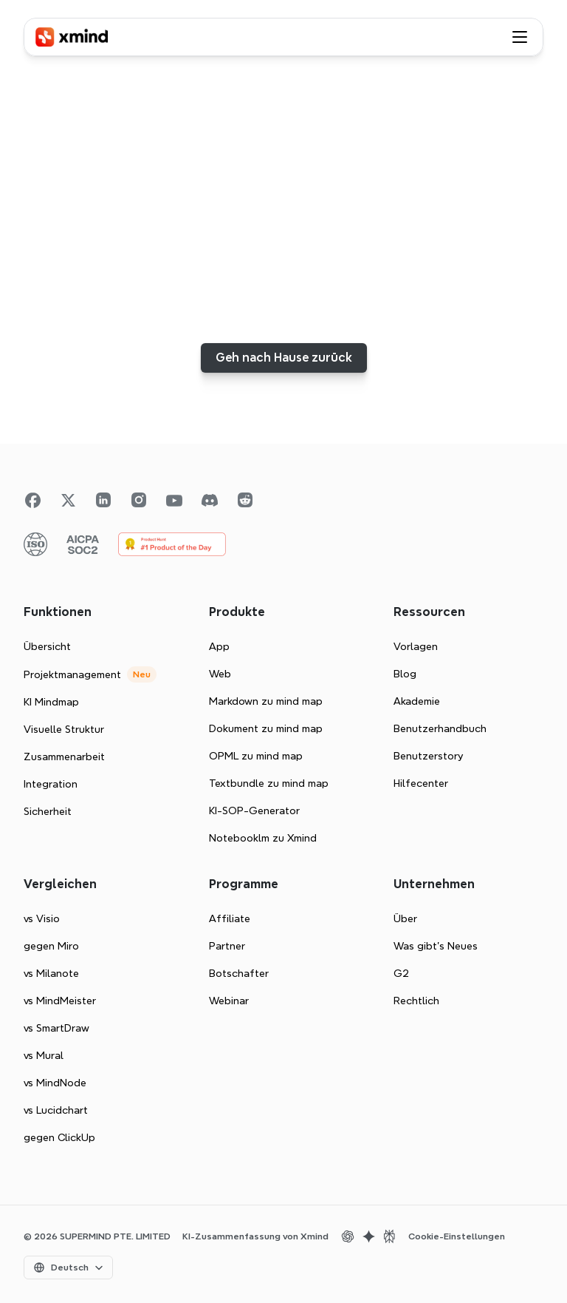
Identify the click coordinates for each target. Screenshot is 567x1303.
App (219, 646)
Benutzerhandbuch (440, 728)
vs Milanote (51, 973)
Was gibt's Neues (436, 946)
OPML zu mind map (256, 756)
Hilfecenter (421, 783)
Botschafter (239, 973)
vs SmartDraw (56, 1028)
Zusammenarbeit (64, 756)
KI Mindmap (51, 702)
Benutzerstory (428, 756)
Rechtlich (416, 1000)
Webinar (229, 1000)
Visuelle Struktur (64, 729)
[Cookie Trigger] (456, 1236)
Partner (227, 946)
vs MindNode (55, 1082)
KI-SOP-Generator (254, 810)
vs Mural (43, 1055)
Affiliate (229, 918)
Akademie (417, 701)
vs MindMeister (60, 1000)
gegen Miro (51, 946)
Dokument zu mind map (266, 728)
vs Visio (42, 918)
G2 (401, 973)
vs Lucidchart (56, 1110)
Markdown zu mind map (266, 701)
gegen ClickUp (59, 1137)
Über (405, 918)
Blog (405, 674)
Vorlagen (416, 646)
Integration (51, 784)
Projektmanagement (72, 674)
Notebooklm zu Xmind (263, 838)
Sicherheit (48, 811)
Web (220, 674)
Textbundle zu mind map (269, 783)
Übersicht (47, 646)
